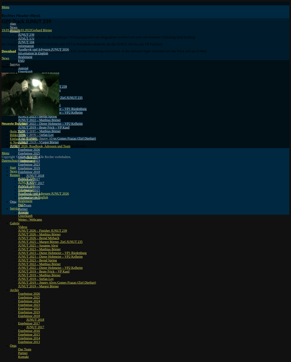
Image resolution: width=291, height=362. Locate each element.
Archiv (14, 290)
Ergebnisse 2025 (29, 153)
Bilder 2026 (18, 135)
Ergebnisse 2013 (29, 342)
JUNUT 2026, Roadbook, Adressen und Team (40, 146)
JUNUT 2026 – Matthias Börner (39, 234)
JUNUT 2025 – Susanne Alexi (38, 245)
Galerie (15, 223)
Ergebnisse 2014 (29, 338)
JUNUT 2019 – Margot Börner (38, 286)
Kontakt (23, 356)
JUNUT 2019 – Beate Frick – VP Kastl (44, 127)
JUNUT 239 (26, 34)
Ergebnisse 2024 (29, 301)
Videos (22, 227)
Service (15, 208)
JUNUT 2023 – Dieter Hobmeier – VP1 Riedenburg (52, 253)
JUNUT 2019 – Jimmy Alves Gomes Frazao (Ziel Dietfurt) (57, 138)
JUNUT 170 (26, 182)
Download (9, 51)
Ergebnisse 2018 (29, 172)
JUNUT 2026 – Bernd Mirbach (38, 238)
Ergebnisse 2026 (29, 149)
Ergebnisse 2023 (29, 164)
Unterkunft (25, 72)
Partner (23, 209)
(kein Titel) (17, 131)
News (13, 27)
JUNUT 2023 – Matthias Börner (39, 249)
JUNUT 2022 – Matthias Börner (39, 120)
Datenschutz (10, 160)
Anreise (23, 212)
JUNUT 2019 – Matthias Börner (39, 275)
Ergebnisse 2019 (29, 168)
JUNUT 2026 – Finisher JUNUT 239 (42, 230)
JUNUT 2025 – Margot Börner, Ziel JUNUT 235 (50, 242)
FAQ (21, 60)
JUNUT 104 (26, 42)
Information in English (33, 53)
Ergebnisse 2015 (29, 334)
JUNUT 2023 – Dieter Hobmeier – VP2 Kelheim (50, 256)
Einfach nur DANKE (24, 139)
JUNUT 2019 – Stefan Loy (36, 279)
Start (13, 167)
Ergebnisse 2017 (29, 323)
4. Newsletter (18, 142)
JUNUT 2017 (35, 183)
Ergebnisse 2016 (29, 331)
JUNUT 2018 (35, 175)
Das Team (24, 205)
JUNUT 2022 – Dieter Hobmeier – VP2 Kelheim (50, 123)
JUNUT (32, 157)
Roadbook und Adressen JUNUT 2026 (43, 193)
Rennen (15, 175)
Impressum (27, 160)
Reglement (25, 57)
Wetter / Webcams (30, 219)
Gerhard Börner (41, 30)
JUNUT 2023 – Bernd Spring (37, 260)
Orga (13, 201)
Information (26, 190)
